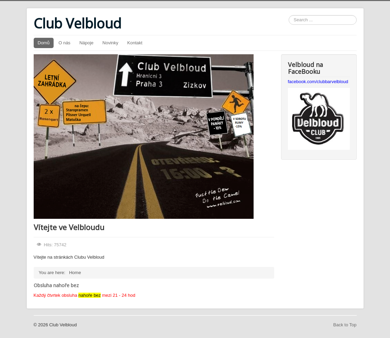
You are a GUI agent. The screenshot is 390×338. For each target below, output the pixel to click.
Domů (44, 42)
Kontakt (134, 42)
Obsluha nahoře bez (56, 285)
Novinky (110, 42)
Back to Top (345, 324)
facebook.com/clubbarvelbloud (318, 81)
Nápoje (86, 42)
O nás (64, 42)
